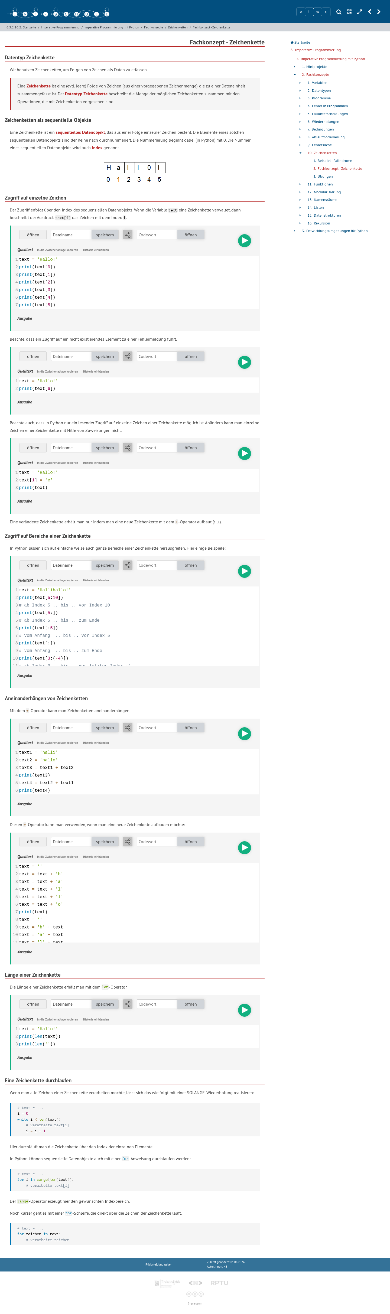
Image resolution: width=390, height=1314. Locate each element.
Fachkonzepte (153, 27)
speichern (105, 234)
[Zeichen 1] (301, 12)
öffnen (33, 234)
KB (225, 1267)
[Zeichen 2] (309, 12)
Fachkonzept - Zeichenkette (211, 27)
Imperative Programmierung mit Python (111, 27)
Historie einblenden (96, 250)
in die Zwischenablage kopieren (57, 250)
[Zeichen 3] (317, 12)
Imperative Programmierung (60, 27)
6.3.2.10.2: (14, 27)
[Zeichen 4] (326, 12)
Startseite (29, 27)
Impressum (195, 1303)
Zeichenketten (178, 27)
